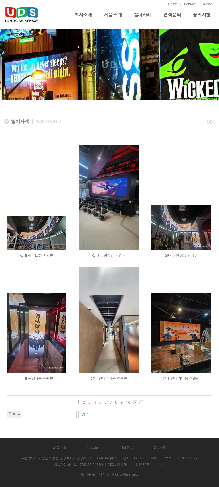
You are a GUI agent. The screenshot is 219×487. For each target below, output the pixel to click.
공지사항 (202, 14)
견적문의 (172, 14)
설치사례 (143, 14)
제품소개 (113, 14)
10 (128, 402)
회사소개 (83, 14)
